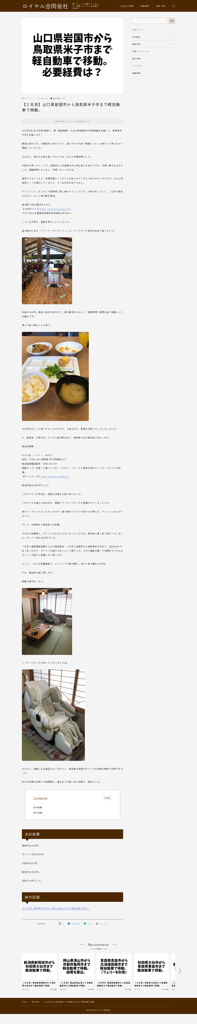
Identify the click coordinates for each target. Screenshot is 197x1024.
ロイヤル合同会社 (45, 6)
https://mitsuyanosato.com (55, 208)
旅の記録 (55, 98)
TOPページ (137, 29)
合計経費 (37, 807)
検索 (172, 21)
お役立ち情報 (127, 6)
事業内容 (136, 44)
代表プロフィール (140, 51)
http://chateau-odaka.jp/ (55, 476)
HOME (24, 1002)
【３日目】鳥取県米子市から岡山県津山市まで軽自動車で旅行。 (56, 908)
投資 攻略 (161, 6)
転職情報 (144, 6)
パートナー (137, 65)
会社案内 (136, 37)
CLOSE (107, 798)
